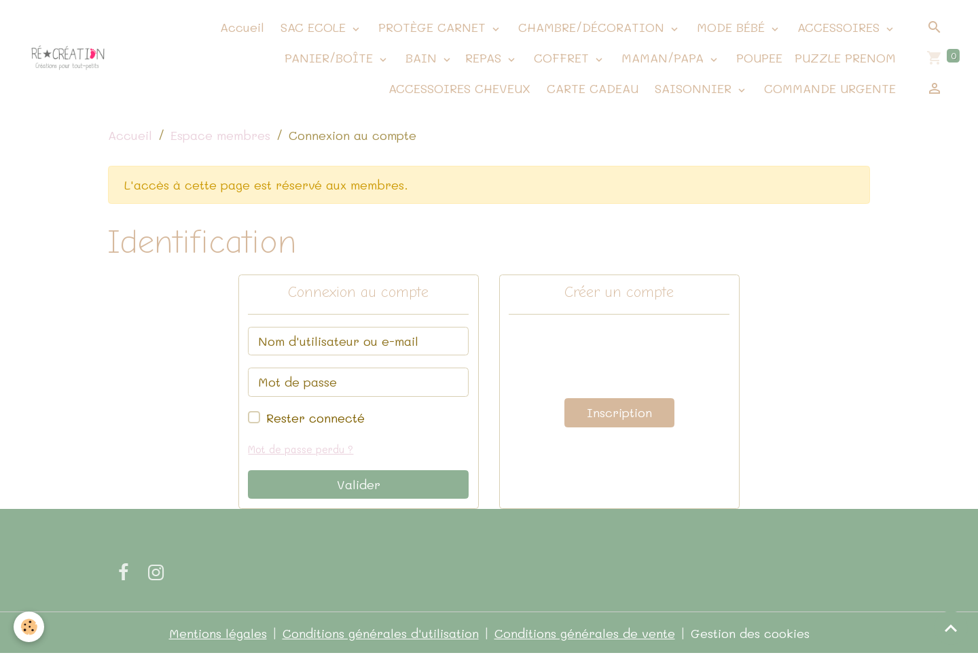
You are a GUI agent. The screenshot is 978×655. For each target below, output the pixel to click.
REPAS (485, 58)
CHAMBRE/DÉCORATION (591, 27)
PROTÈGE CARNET (432, 27)
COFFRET (561, 58)
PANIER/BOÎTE (328, 58)
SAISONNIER (693, 88)
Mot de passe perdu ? (300, 449)
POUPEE (757, 58)
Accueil (240, 27)
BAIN (421, 58)
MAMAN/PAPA (662, 58)
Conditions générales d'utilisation (381, 633)
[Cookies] (29, 627)
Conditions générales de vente (584, 633)
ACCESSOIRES (838, 27)
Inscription (619, 412)
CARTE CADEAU (590, 88)
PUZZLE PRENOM (845, 58)
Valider (358, 484)
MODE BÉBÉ (731, 27)
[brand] (68, 58)
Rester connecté (315, 418)
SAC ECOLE (313, 27)
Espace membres (220, 135)
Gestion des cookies (750, 633)
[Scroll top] (951, 628)
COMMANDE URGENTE (828, 88)
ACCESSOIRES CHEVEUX (457, 88)
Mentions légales (218, 633)
